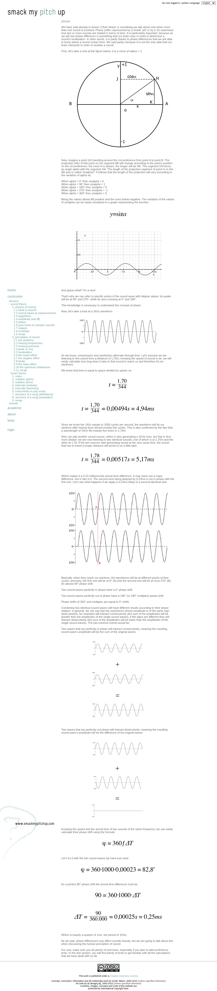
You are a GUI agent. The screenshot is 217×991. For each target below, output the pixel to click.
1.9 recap (19, 334)
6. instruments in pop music (29, 391)
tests (11, 420)
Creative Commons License (124, 976)
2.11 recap (20, 370)
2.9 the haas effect (25, 364)
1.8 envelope (21, 331)
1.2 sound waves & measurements (35, 313)
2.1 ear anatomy (24, 340)
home (12, 290)
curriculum (15, 296)
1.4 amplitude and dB (27, 319)
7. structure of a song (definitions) (32, 394)
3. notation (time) (22, 382)
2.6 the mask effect (25, 355)
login (11, 430)
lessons (13, 301)
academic (15, 408)
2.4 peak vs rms (23, 349)
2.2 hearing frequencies (28, 343)
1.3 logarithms (22, 316)
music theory (18, 373)
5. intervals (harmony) (25, 388)
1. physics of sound (24, 307)
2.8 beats (19, 361)
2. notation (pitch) (22, 379)
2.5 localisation (23, 352)
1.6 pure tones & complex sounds (34, 325)
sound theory (19, 304)
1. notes (17, 376)
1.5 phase (20, 322)
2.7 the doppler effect (26, 358)
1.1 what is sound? (25, 310)
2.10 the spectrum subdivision (32, 367)
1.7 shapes (20, 328)
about (12, 414)
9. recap (17, 400)
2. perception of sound (25, 337)
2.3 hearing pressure (26, 346)
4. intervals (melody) (24, 385)
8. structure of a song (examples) (32, 397)
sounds (13, 403)
